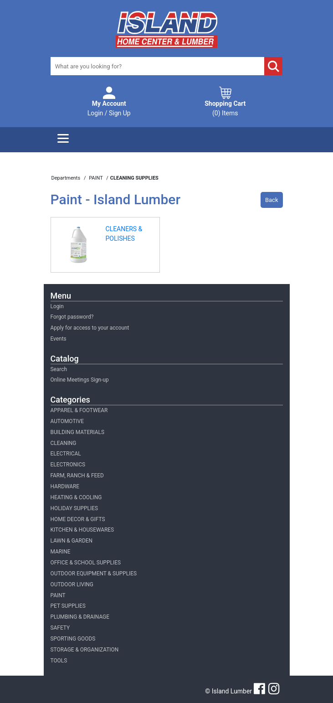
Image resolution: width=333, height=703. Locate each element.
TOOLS (59, 660)
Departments (66, 178)
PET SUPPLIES (68, 606)
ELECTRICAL (66, 453)
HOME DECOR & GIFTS (78, 519)
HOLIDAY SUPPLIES (74, 508)
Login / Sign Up (109, 108)
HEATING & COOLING (76, 497)
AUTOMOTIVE (67, 421)
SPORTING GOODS (73, 639)
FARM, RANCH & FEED (77, 475)
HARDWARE (65, 486)
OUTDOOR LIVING (72, 584)
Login (57, 306)
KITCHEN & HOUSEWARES (82, 530)
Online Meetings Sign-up (80, 380)
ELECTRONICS (68, 464)
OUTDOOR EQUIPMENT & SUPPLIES (94, 573)
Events (59, 339)
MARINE (61, 551)
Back (271, 199)
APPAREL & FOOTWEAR (79, 410)
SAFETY (60, 628)
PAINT (58, 595)
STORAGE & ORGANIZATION (85, 649)
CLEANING (64, 443)
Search (59, 369)
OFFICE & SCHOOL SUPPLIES (86, 562)
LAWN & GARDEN (71, 541)
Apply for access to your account (90, 328)
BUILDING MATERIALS (78, 432)
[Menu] (63, 139)
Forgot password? (72, 317)
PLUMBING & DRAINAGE (80, 617)
